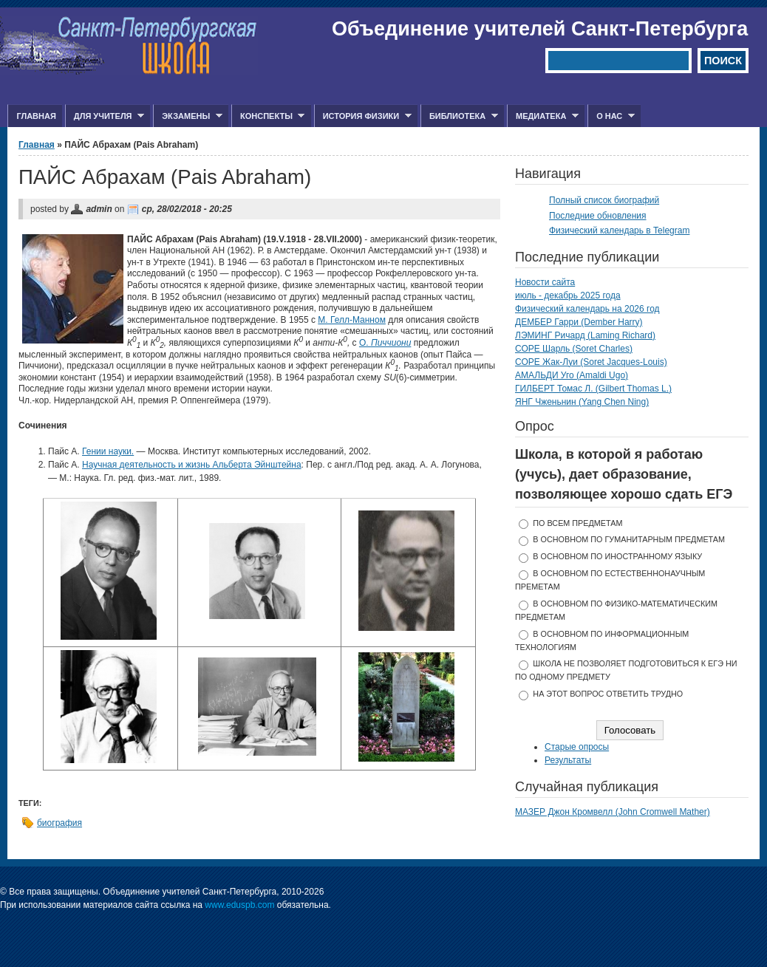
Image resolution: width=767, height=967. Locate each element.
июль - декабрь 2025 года (568, 295)
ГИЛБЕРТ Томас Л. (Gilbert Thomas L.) (593, 388)
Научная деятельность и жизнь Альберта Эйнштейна (191, 464)
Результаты (568, 760)
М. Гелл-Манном (352, 320)
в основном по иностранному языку (617, 556)
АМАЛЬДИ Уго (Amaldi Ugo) (571, 375)
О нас (611, 116)
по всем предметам (577, 523)
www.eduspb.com (239, 905)
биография (59, 823)
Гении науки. (108, 451)
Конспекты (267, 116)
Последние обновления (598, 216)
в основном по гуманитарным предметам (629, 539)
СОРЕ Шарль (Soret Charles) (574, 349)
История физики (363, 116)
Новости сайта (545, 282)
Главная (35, 116)
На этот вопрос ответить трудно (608, 693)
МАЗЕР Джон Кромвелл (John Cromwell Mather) (612, 812)
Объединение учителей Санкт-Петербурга (540, 29)
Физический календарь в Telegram (619, 230)
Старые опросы (577, 747)
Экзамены (187, 116)
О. (385, 343)
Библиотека (459, 116)
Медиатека (543, 116)
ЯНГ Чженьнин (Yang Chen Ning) (582, 402)
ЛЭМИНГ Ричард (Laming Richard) (585, 335)
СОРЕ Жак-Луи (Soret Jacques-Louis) (591, 362)
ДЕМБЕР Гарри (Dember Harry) (579, 322)
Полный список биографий (604, 200)
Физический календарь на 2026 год (587, 309)
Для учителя (104, 116)
